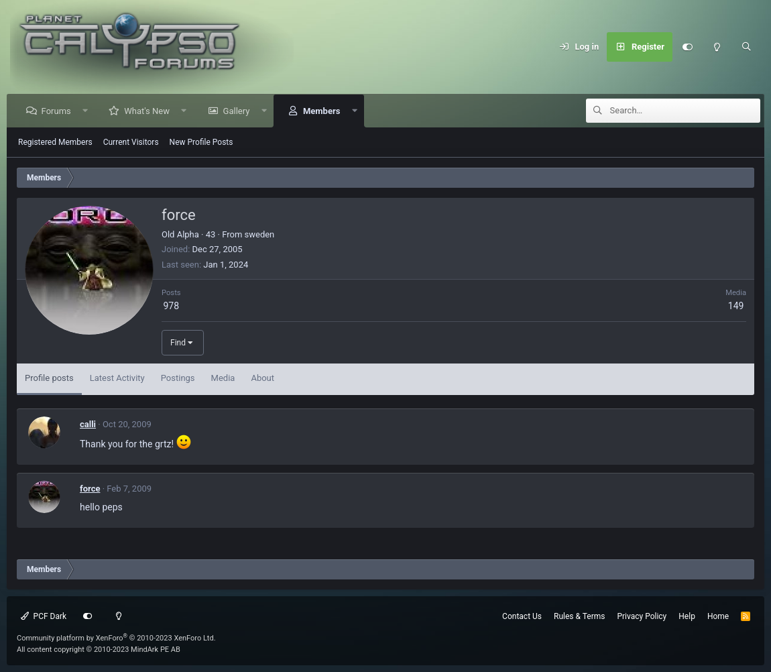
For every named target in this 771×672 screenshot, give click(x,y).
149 (736, 305)
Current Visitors (131, 142)
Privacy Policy (641, 616)
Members (321, 111)
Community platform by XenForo (116, 638)
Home (718, 616)
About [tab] (262, 378)
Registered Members (55, 142)
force (90, 489)
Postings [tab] (178, 378)
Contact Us (522, 616)
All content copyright (98, 649)
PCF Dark (43, 616)
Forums (56, 111)
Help (686, 616)
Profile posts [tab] (49, 378)
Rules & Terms (579, 616)
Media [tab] (223, 378)
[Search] (746, 47)
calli (88, 424)
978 (171, 305)
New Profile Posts (201, 142)
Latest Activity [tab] (117, 378)
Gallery (236, 111)
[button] (85, 111)
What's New (147, 111)
